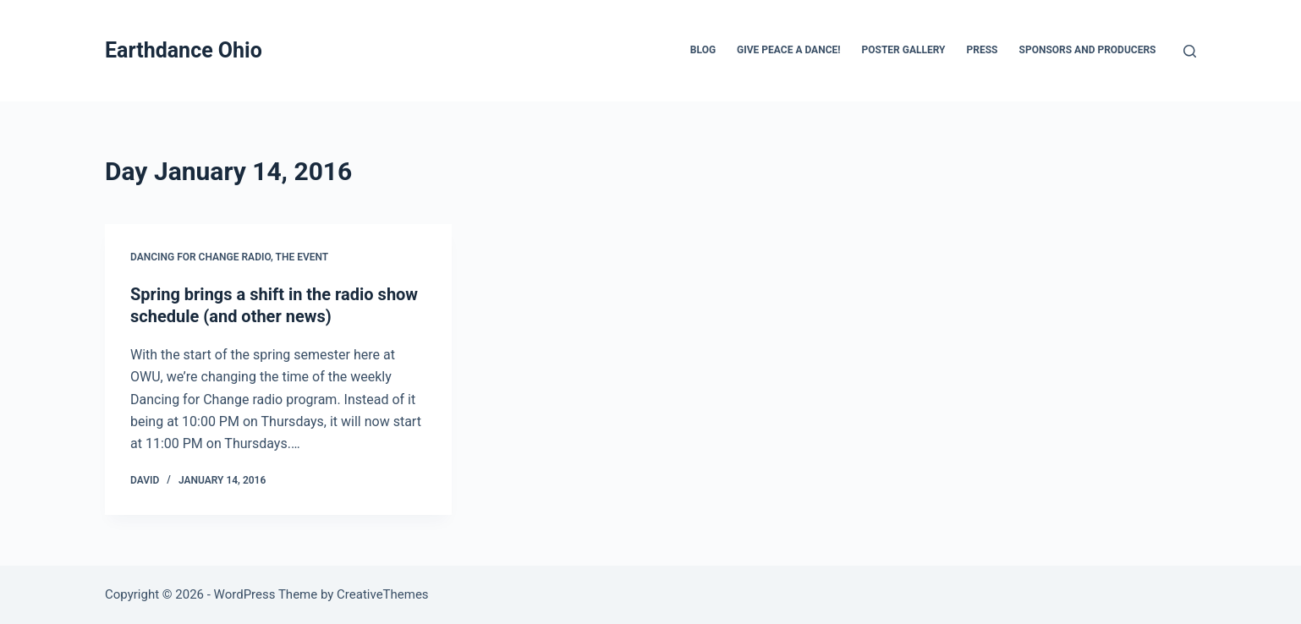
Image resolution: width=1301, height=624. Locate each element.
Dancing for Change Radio (200, 257)
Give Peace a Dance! (788, 50)
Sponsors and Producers (1087, 50)
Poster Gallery (903, 50)
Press (982, 50)
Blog (703, 50)
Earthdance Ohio (183, 50)
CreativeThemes (383, 594)
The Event (302, 257)
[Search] (1189, 51)
